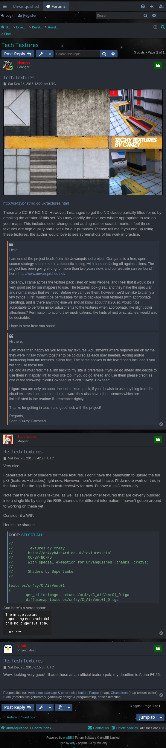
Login (9, 15)
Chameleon (119, 686)
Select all (32, 529)
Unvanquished (26, 6)
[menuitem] (142, 6)
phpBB (67, 731)
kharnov (23, 56)
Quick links (5, 7)
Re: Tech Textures (22, 445)
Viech (21, 639)
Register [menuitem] (162, 7)
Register (29, 15)
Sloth (7, 690)
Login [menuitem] (153, 7)
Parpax (94, 686)
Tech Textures (20, 38)
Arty (72, 736)
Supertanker (26, 430)
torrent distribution (74, 686)
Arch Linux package (42, 686)
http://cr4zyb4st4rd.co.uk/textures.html (36, 197)
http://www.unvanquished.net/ (42, 267)
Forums (59, 6)
